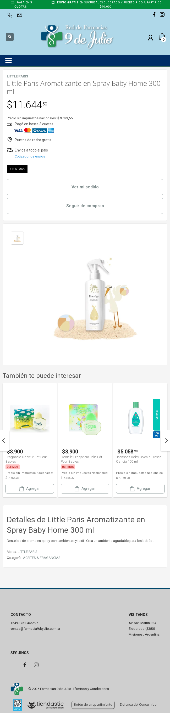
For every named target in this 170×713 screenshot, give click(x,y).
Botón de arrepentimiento (93, 704)
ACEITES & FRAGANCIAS (42, 558)
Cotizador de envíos (30, 156)
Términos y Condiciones (91, 689)
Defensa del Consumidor (139, 704)
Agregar (29, 488)
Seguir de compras (85, 205)
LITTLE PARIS (27, 552)
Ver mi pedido (85, 186)
